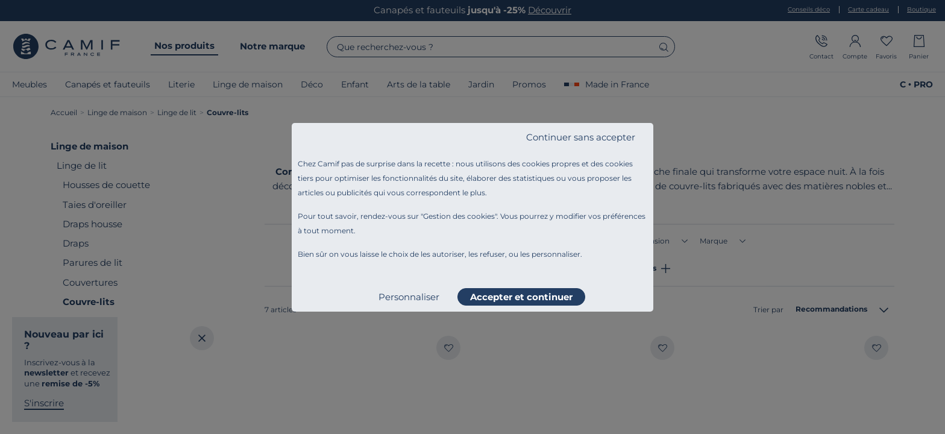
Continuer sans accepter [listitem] (580, 137)
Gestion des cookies (459, 216)
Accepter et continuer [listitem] (521, 297)
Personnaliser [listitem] (408, 297)
